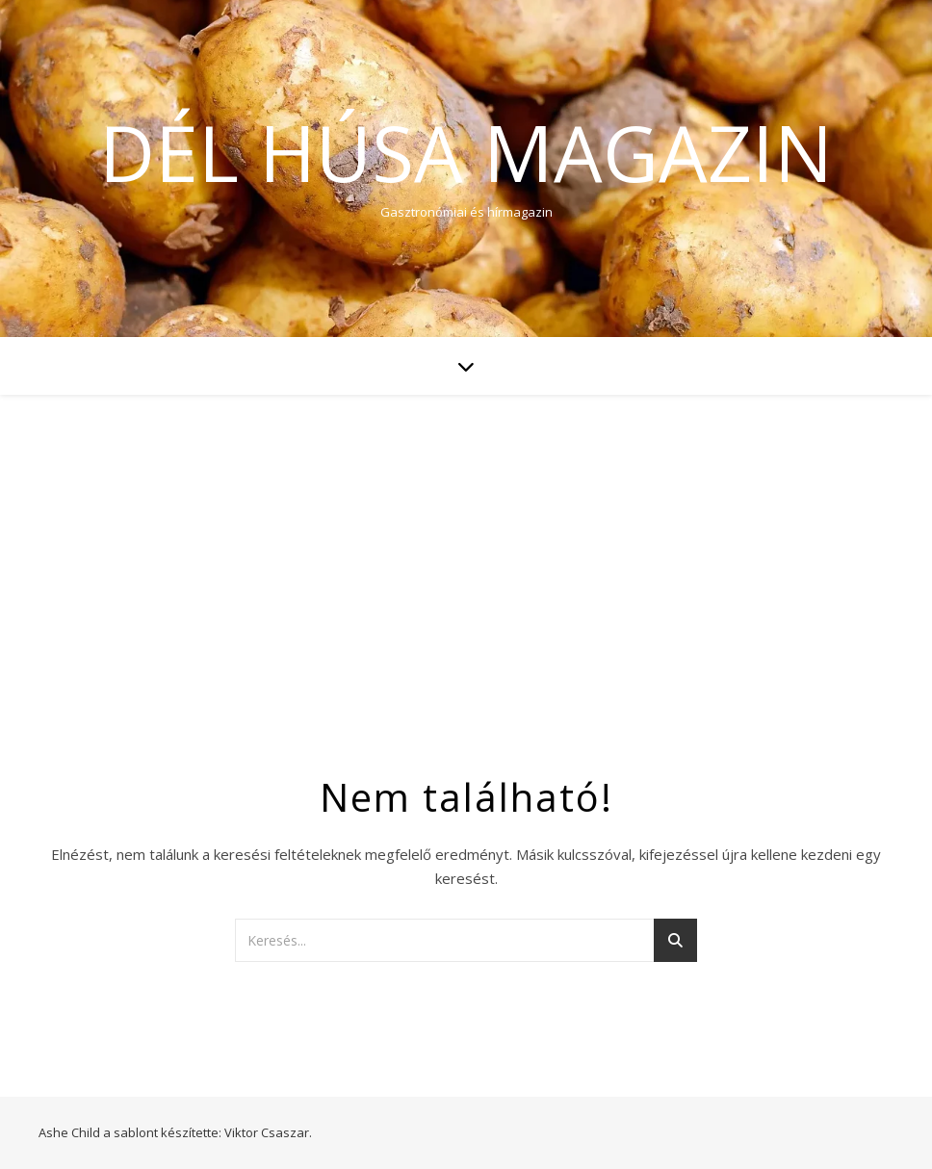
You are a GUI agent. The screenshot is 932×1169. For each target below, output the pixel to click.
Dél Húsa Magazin (466, 152)
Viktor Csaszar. (268, 1132)
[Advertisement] (466, 539)
